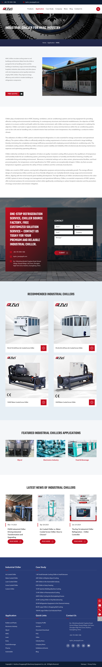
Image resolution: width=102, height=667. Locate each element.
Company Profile (41, 623)
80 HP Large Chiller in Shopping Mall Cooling (49, 607)
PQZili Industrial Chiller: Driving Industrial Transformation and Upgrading (17, 533)
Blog (71, 11)
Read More (15, 541)
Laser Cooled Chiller (11, 582)
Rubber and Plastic (11, 623)
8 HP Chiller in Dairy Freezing (44, 585)
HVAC (57, 43)
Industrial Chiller (13, 567)
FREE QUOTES (15, 94)
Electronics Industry (51, 460)
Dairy (7, 641)
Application (40, 11)
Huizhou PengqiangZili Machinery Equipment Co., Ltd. (30, 664)
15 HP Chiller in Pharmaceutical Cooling (48, 592)
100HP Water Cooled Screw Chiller (17, 402)
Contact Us (78, 11)
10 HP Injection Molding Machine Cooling (48, 589)
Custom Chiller (9, 589)
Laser (7, 637)
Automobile (9, 652)
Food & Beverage (82, 460)
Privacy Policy (92, 664)
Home (44, 43)
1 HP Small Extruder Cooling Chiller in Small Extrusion (52, 574)
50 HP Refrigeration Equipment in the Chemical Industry (52, 603)
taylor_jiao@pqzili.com (31, 2)
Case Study (49, 11)
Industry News (40, 641)
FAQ (37, 633)
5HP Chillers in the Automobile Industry (47, 582)
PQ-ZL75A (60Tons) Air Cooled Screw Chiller (20, 348)
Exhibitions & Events (42, 648)
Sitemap (83, 664)
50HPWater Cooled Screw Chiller (66, 402)
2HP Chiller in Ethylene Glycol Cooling (47, 578)
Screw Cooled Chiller (11, 585)
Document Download (42, 630)
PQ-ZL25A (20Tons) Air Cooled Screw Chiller (69, 348)
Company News (40, 644)
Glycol (19, 460)
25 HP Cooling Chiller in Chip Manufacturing (49, 600)
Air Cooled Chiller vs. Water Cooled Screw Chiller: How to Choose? (51, 532)
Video (37, 637)
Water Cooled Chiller (11, 578)
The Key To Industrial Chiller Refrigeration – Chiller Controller (82, 532)
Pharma (7, 648)
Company (58, 11)
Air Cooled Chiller (10, 574)
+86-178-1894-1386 (9, 2)
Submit (63, 253)
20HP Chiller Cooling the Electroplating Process (50, 596)
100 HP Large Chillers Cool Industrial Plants (48, 610)
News (66, 11)
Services (38, 626)
